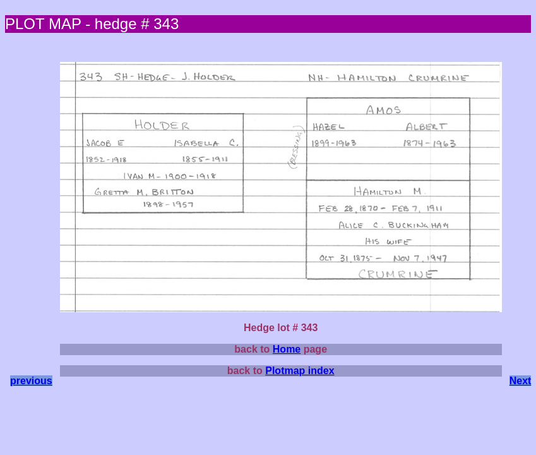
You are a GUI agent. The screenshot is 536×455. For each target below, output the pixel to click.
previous (31, 380)
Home (287, 349)
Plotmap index (299, 370)
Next (520, 380)
